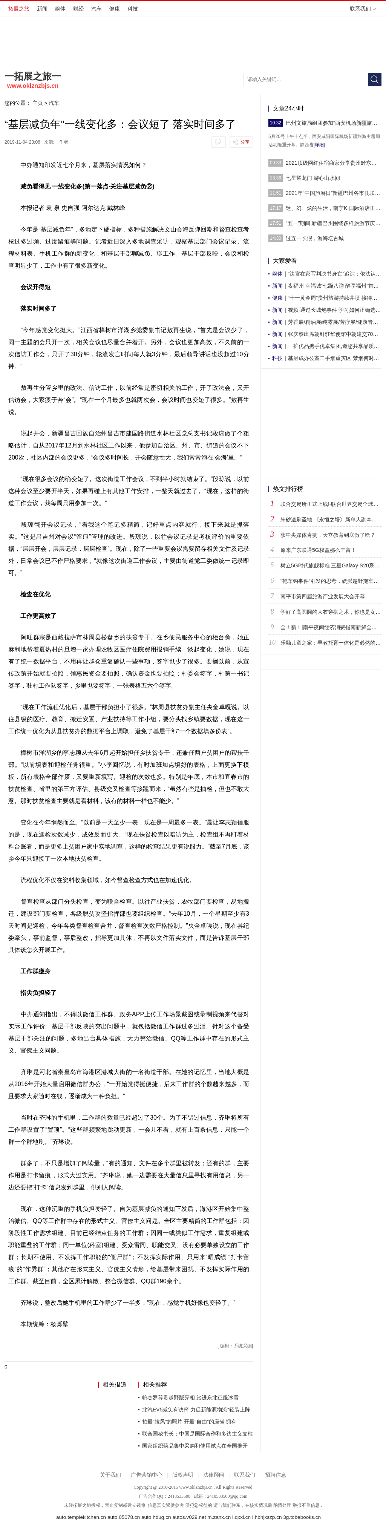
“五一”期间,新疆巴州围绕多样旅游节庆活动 (333, 223)
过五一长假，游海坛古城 (315, 238)
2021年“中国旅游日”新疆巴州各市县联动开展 (333, 193)
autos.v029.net (189, 1517)
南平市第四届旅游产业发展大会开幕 (322, 596)
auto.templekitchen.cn (81, 1517)
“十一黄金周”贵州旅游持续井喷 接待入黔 (335, 298)
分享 (245, 142)
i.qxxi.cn (241, 1517)
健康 (114, 9)
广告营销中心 (146, 1475)
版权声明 (182, 1475)
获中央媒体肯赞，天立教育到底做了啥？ (327, 535)
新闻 (42, 9)
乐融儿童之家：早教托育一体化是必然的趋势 (333, 643)
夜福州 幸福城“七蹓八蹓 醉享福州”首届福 (336, 286)
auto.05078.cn (123, 1517)
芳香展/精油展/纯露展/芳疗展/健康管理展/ (336, 322)
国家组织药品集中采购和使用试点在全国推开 (195, 1446)
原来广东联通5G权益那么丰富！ (318, 550)
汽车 (96, 9)
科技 (132, 9)
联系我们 (363, 9)
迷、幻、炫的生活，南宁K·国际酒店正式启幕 (333, 208)
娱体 (60, 9)
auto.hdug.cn (156, 1517)
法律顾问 (213, 1475)
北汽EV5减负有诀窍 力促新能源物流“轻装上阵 (196, 1410)
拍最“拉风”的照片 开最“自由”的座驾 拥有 (189, 1422)
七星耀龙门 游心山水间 (313, 178)
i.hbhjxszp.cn (267, 1517)
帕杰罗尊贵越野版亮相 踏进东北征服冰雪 (190, 1397)
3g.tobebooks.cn (302, 1517)
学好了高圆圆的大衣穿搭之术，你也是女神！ (333, 612)
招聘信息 (275, 1475)
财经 (78, 9)
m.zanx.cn (219, 1517)
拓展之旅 (18, 9)
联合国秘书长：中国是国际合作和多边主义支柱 (197, 1434)
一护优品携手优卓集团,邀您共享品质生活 (336, 346)
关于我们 (110, 1475)
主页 (37, 103)
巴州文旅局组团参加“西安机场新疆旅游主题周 (333, 123)
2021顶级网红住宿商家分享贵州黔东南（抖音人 (333, 163)
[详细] (319, 144)
